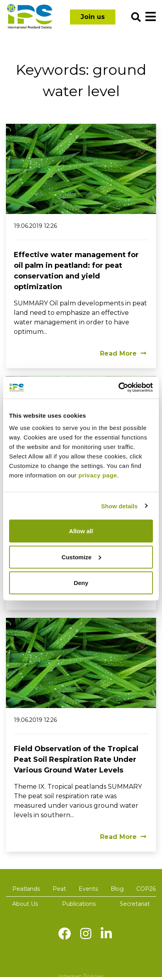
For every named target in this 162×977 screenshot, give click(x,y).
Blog (117, 888)
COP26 (146, 888)
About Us (25, 903)
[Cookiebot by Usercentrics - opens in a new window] (118, 387)
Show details (119, 505)
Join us (93, 17)
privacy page (97, 475)
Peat (59, 888)
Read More (123, 353)
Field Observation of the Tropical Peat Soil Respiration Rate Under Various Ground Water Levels (76, 759)
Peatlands (26, 888)
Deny (81, 582)
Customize (81, 556)
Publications (79, 903)
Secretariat (135, 903)
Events (88, 888)
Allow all (81, 531)
